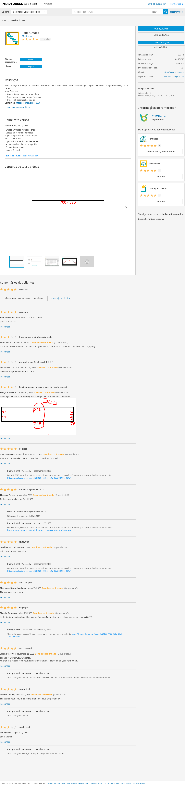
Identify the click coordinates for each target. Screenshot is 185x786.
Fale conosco (126, 783)
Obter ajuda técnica (60, 298)
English (31, 66)
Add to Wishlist (161, 47)
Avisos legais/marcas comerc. (78, 783)
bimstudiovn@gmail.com (174, 76)
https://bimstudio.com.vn (28, 102)
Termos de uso (96, 783)
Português (49, 4)
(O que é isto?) (61, 342)
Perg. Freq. (115, 783)
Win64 (30, 59)
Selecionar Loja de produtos (26, 11)
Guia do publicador (157, 3)
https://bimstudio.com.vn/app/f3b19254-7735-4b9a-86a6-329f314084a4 (39, 478)
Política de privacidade (56, 783)
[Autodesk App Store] (19, 4)
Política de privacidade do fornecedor (21, 155)
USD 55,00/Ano (161, 35)
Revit (4, 20)
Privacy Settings (139, 783)
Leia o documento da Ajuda (17, 107)
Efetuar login (176, 3)
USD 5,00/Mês (161, 28)
